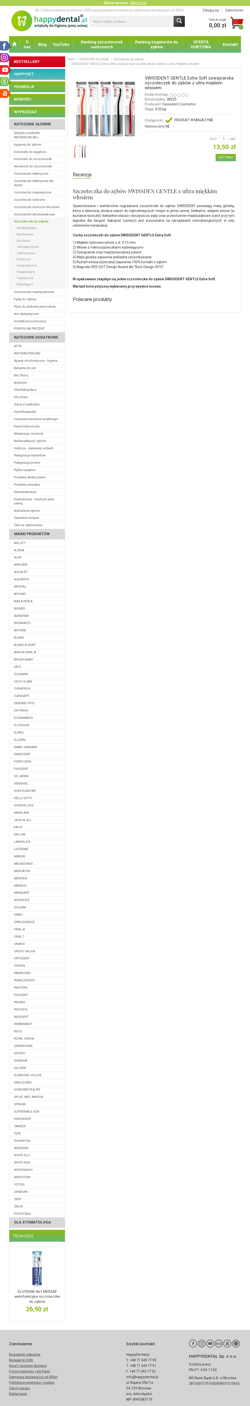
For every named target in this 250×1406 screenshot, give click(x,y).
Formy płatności (21, 1371)
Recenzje (82, 175)
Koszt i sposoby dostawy (28, 1366)
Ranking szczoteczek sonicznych (102, 44)
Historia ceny (157, 126)
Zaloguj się (210, 10)
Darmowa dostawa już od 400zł (33, 1377)
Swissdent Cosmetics (179, 104)
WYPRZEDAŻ (25, 112)
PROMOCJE (24, 87)
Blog (42, 44)
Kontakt (230, 44)
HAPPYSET (24, 74)
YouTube (61, 44)
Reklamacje (18, 1394)
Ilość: (214, 139)
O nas (27, 44)
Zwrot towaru (19, 1388)
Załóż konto (234, 10)
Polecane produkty (92, 299)
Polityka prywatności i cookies (32, 1383)
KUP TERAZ (226, 157)
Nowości (23, 1236)
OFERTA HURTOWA (201, 44)
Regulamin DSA (21, 1360)
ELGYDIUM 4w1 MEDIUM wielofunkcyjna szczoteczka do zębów (37, 1296)
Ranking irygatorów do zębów (156, 44)
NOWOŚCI (22, 99)
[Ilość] (224, 138)
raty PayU (42, 1371)
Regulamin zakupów (25, 1354)
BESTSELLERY (27, 62)
